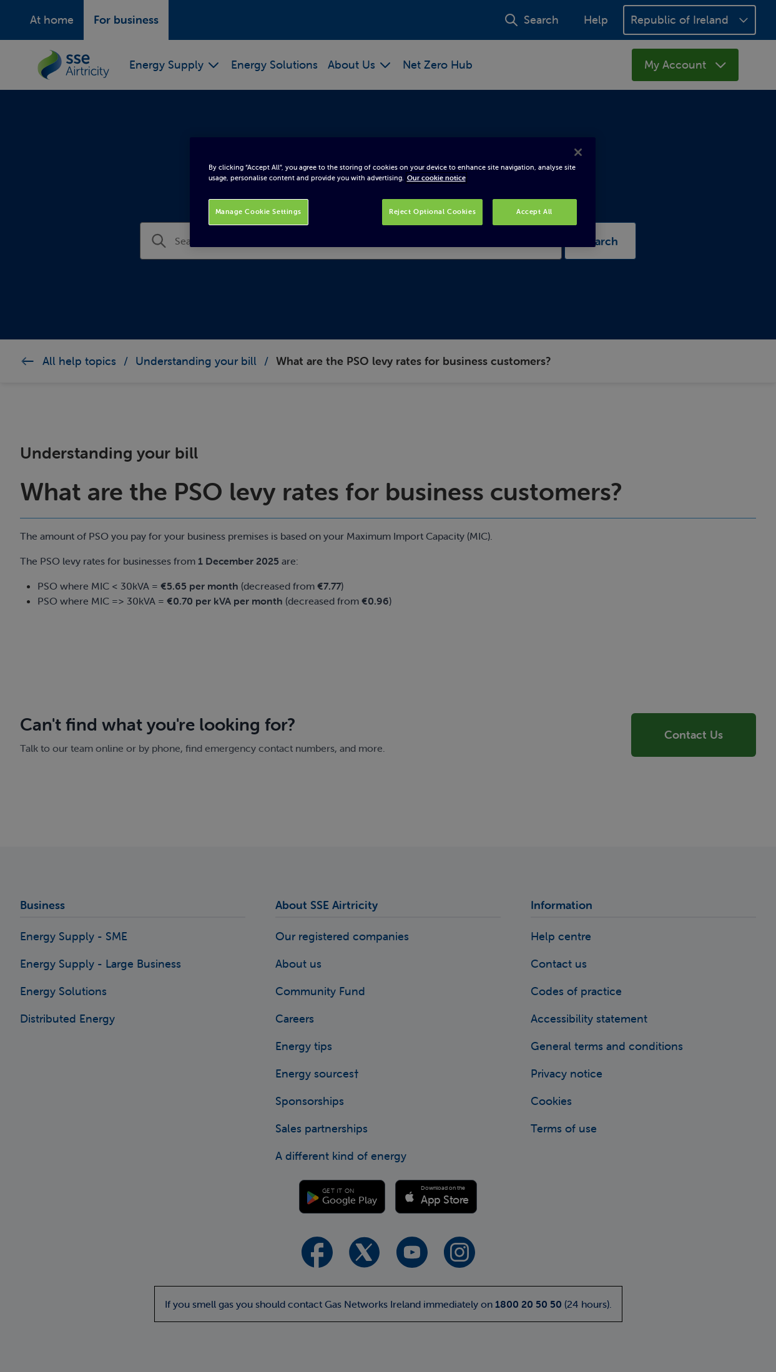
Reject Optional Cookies (432, 211)
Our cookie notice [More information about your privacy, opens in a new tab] (436, 177)
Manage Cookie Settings (258, 211)
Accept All (534, 211)
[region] (393, 192)
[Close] (578, 152)
